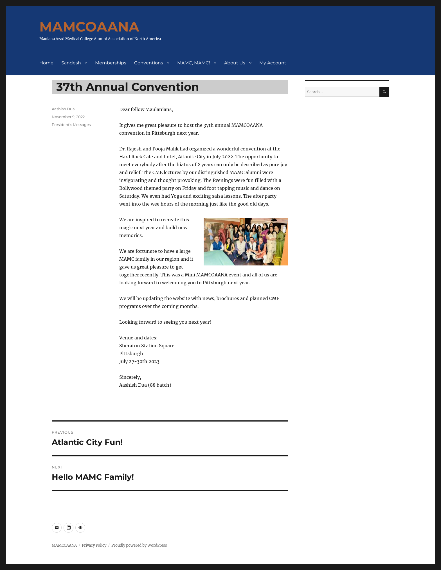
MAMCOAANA (89, 27)
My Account (272, 63)
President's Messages (71, 124)
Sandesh (71, 63)
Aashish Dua (63, 109)
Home (46, 63)
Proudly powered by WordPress (139, 545)
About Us (234, 63)
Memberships (110, 63)
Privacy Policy (94, 545)
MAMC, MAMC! (193, 63)
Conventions (148, 63)
